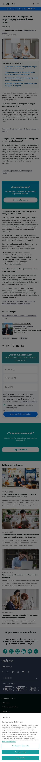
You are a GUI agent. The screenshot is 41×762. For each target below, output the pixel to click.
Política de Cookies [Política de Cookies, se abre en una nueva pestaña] (9, 742)
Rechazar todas (20, 752)
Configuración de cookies (20, 746)
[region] (20, 737)
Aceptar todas (20, 758)
